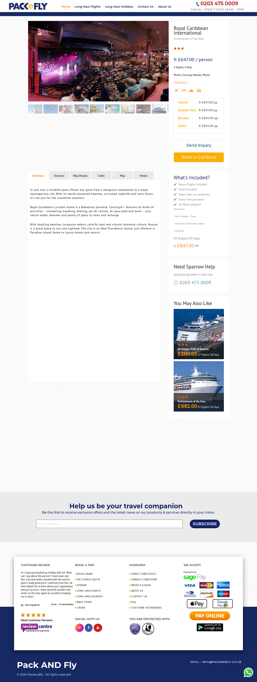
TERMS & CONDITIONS (144, 579)
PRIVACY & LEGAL (141, 585)
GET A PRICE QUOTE (88, 579)
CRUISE (81, 607)
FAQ (133, 602)
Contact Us (146, 6)
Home (65, 6)
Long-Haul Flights (88, 6)
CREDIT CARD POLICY (143, 574)
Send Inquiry (198, 145)
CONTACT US (139, 596)
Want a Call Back (198, 157)
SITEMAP (82, 585)
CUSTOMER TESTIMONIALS (146, 607)
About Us (164, 6)
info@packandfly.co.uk (222, 662)
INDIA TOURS (84, 602)
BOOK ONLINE (85, 574)
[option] (98, 61)
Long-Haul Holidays (119, 6)
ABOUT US (137, 590)
